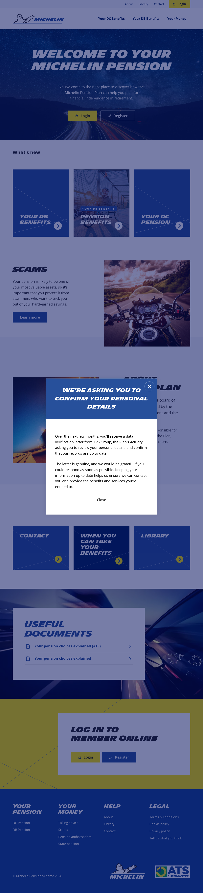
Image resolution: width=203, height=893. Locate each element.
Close (101, 499)
